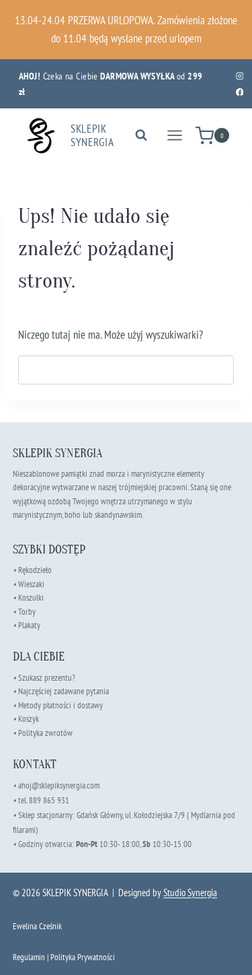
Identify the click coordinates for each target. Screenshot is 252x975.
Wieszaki (28, 584)
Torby (27, 611)
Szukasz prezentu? (46, 677)
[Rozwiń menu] (174, 135)
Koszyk (28, 719)
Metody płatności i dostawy (60, 705)
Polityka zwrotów (45, 733)
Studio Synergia (190, 892)
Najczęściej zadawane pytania (61, 691)
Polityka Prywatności (82, 957)
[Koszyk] (212, 136)
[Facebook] (239, 92)
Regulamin (29, 957)
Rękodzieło (35, 570)
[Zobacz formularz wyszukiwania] (141, 135)
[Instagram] (239, 75)
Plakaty (29, 625)
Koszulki (31, 597)
